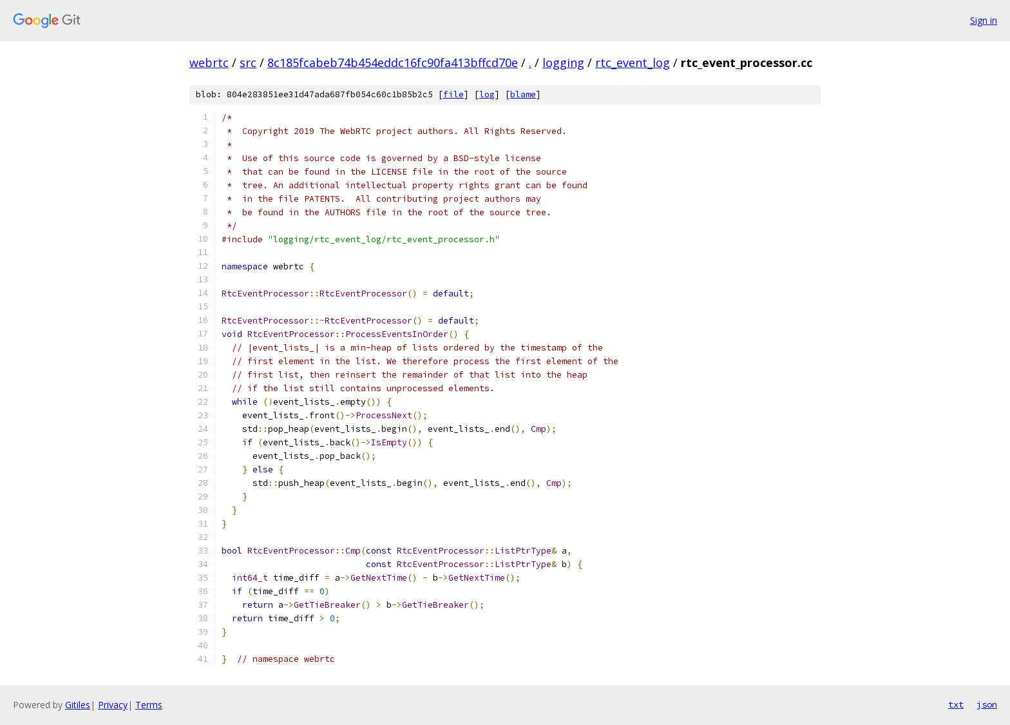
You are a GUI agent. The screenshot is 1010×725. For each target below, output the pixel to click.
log (487, 94)
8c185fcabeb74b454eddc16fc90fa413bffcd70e (392, 62)
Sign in (983, 20)
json (987, 704)
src (248, 62)
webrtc (209, 62)
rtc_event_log (632, 62)
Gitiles (77, 705)
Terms (148, 705)
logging (563, 62)
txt (956, 704)
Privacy (113, 705)
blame (523, 94)
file (453, 94)
